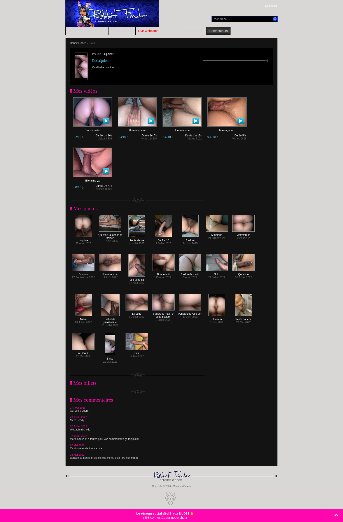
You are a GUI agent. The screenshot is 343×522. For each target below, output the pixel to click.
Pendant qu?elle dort (190, 312)
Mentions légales (182, 486)
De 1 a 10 (163, 239)
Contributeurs (218, 31)
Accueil (73, 31)
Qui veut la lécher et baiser (110, 235)
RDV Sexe (171, 31)
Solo (217, 273)
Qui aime (243, 273)
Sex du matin (92, 129)
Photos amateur (94, 31)
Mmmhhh (217, 233)
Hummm (216, 318)
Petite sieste (136, 239)
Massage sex (227, 129)
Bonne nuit (163, 273)
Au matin (83, 352)
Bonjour (83, 273)
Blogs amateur (194, 31)
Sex (137, 352)
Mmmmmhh (243, 233)
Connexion (271, 5)
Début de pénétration (110, 319)
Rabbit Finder (78, 43)
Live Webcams (148, 31)
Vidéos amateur (122, 31)
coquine (83, 239)
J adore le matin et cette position (163, 314)
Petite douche (243, 318)
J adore (190, 239)
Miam (83, 318)
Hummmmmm (137, 129)
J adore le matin (190, 273)
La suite (137, 312)
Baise (110, 357)
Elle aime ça (92, 179)
